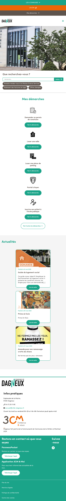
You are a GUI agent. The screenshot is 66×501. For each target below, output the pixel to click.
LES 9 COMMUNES (32, 2)
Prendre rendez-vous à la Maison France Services (21, 84)
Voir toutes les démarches (32, 226)
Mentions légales (7, 487)
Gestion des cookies (8, 498)
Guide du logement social (28, 272)
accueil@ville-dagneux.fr (14, 408)
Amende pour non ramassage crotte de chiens (30, 350)
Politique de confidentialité (10, 493)
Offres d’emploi (35, 87)
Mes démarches (32, 13)
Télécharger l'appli (11, 456)
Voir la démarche (33, 125)
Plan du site (5, 482)
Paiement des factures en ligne (15, 87)
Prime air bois (24, 314)
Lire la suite (33, 287)
